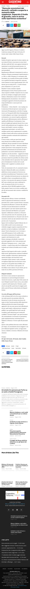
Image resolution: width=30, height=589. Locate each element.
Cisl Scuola (8, 346)
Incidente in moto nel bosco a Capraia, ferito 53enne (18, 422)
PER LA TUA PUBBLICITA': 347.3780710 (15, 504)
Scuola (13, 348)
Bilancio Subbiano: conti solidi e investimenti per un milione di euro (19, 414)
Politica (11, 410)
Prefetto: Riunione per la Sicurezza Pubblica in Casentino (22, 466)
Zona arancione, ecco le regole (9, 543)
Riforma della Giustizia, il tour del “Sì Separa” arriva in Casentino (22, 483)
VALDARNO (10, 568)
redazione (7, 21)
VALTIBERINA (24, 568)
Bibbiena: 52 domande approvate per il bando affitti (7, 466)
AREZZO (4, 568)
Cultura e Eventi (13, 438)
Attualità (3, 486)
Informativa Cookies (15, 587)
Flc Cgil (17, 346)
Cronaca (11, 420)
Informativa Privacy (22, 585)
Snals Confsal (18, 348)
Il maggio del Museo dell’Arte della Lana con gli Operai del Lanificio (18, 442)
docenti (12, 346)
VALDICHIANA (17, 568)
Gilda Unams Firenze (6, 348)
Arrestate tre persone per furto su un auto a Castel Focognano (14, 391)
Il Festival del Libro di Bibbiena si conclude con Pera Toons (7, 483)
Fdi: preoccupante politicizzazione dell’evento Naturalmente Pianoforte (18, 432)
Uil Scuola (24, 348)
